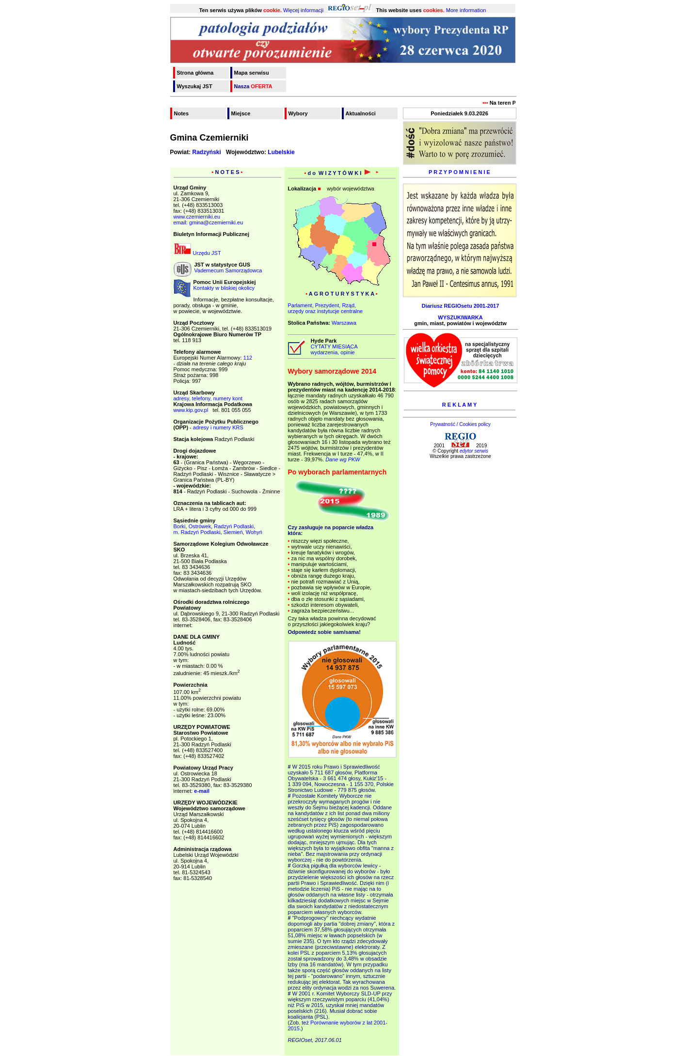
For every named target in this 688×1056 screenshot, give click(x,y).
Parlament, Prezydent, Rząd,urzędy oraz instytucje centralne (325, 308)
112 (247, 358)
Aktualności (361, 113)
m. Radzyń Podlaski (197, 532)
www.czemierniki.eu (197, 217)
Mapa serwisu (251, 73)
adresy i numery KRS (218, 427)
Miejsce (241, 113)
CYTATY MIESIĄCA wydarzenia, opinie (333, 349)
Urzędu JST (197, 253)
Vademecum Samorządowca (228, 270)
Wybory (298, 113)
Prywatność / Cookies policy (460, 424)
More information (466, 10)
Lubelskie (281, 152)
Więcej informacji (303, 10)
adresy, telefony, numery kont (208, 398)
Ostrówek (200, 526)
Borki (180, 526)
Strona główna (195, 73)
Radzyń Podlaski (234, 526)
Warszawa (344, 323)
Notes (181, 113)
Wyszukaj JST (194, 86)
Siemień (233, 532)
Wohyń (254, 532)
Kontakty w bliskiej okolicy (224, 288)
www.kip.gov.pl (191, 410)
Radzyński (206, 152)
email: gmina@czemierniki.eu (208, 222)
